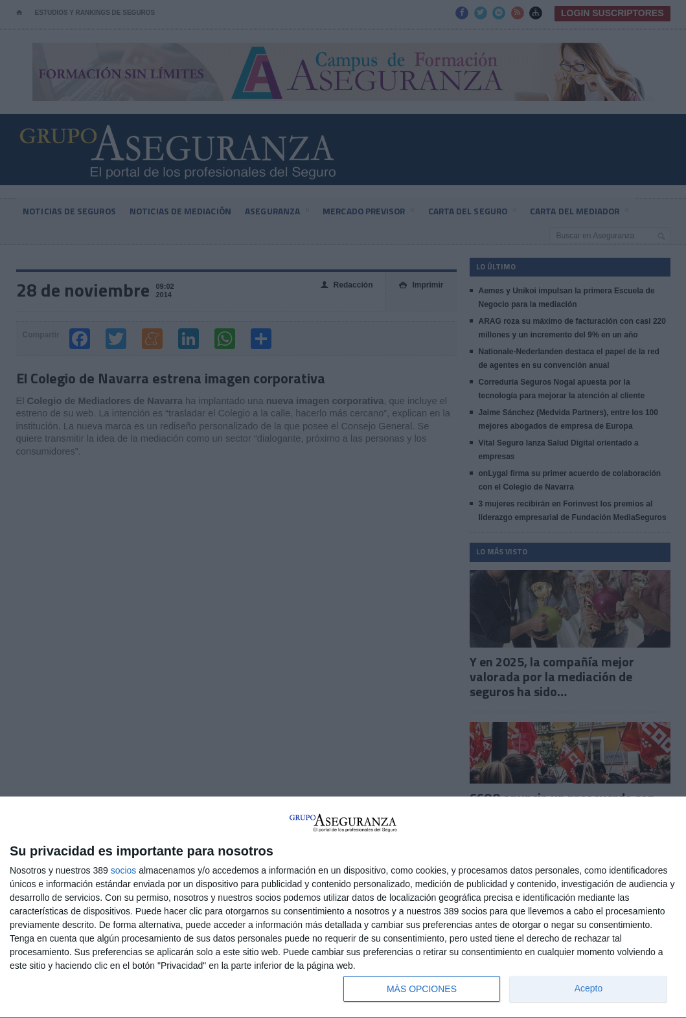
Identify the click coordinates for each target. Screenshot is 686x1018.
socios (124, 870)
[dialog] (343, 907)
